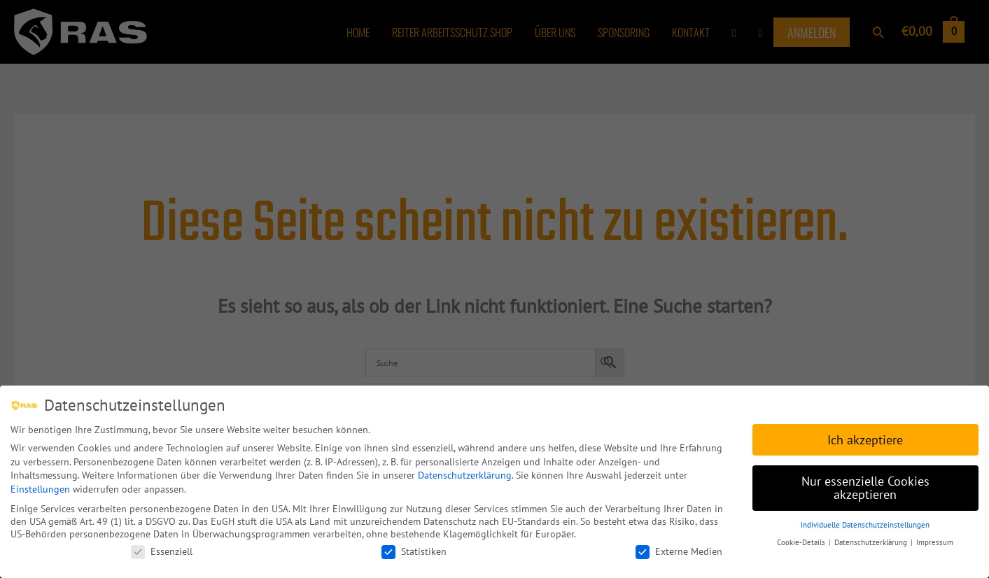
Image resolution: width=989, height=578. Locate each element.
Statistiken (414, 550)
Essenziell (161, 550)
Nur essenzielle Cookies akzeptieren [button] (865, 487)
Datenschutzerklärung (465, 473)
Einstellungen (40, 487)
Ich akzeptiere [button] (865, 438)
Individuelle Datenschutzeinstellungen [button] (865, 523)
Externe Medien (679, 550)
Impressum (934, 541)
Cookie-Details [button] (802, 541)
